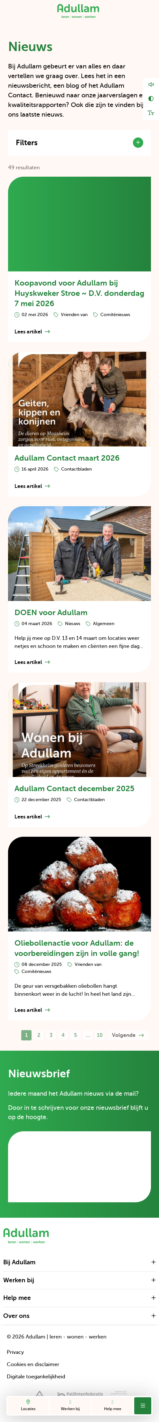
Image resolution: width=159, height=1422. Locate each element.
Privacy (15, 1352)
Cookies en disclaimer (33, 1364)
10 (100, 1035)
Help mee (112, 1405)
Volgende (128, 1035)
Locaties (28, 1405)
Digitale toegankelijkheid (36, 1377)
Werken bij (70, 1405)
